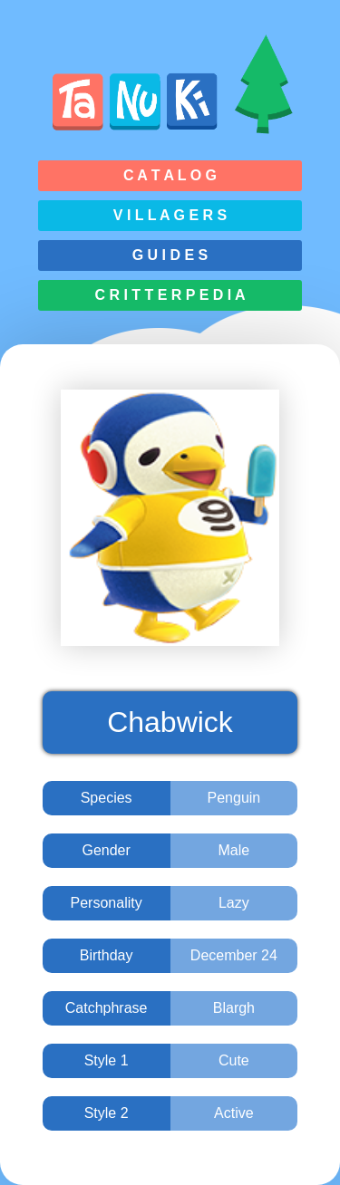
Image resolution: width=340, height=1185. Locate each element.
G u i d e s (170, 255)
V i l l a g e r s (170, 215)
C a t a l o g (170, 175)
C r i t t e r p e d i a (169, 295)
